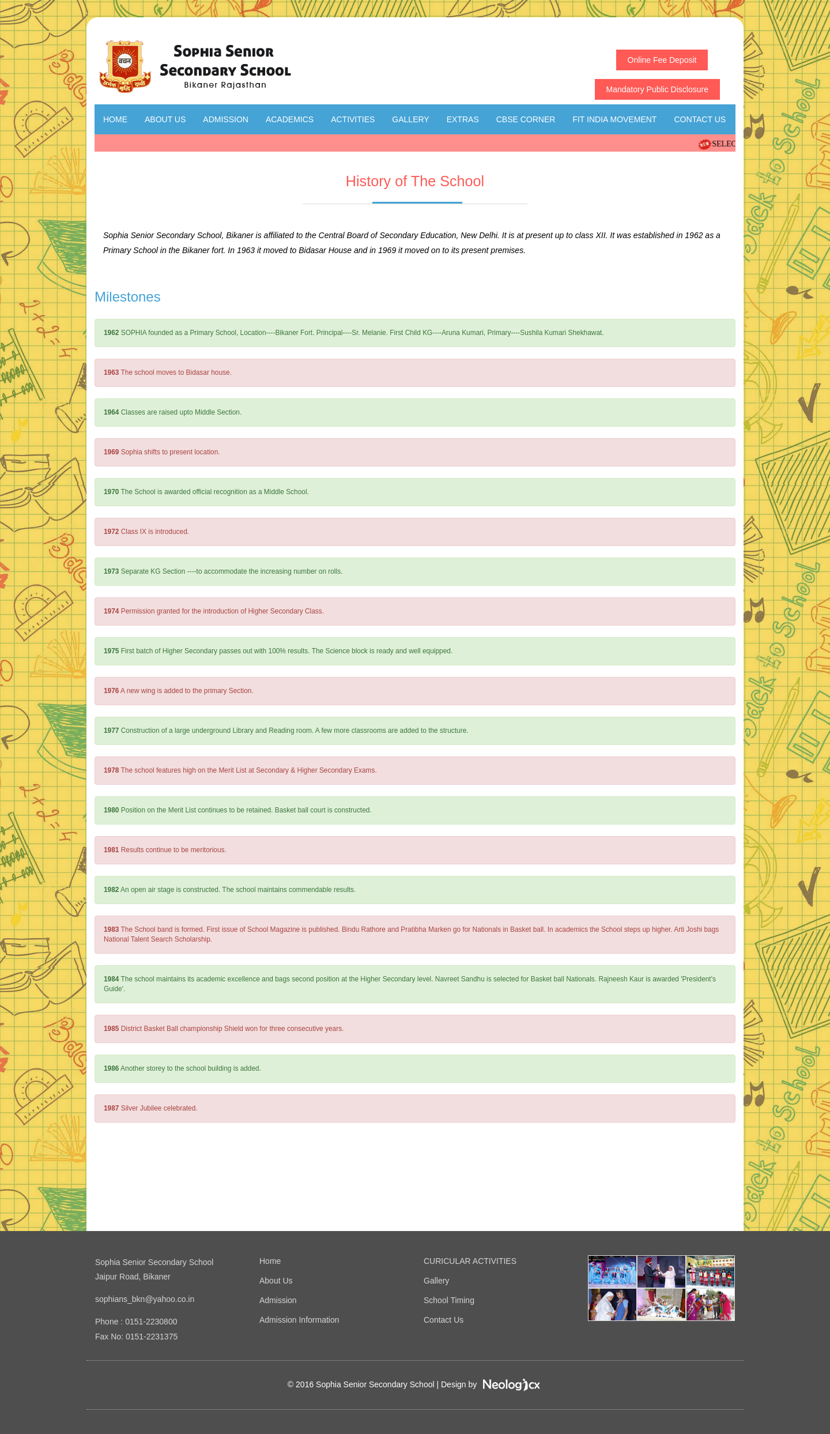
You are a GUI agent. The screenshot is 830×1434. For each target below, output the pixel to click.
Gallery (410, 119)
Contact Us (700, 119)
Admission (225, 119)
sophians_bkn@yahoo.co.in (144, 1299)
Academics (290, 119)
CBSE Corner (526, 119)
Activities (353, 119)
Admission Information (299, 1319)
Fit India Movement (614, 119)
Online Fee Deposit (662, 60)
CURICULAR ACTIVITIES (470, 1261)
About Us (165, 119)
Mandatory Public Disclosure (657, 89)
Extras (463, 119)
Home (115, 119)
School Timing (449, 1300)
